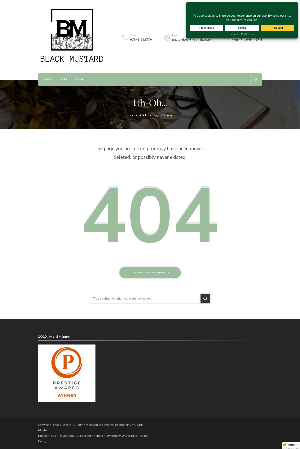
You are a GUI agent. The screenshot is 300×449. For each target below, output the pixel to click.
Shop (79, 79)
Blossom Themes (91, 436)
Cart (63, 79)
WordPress (129, 436)
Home (47, 79)
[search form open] (255, 79)
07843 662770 (141, 40)
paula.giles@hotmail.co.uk (191, 40)
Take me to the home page (150, 272)
